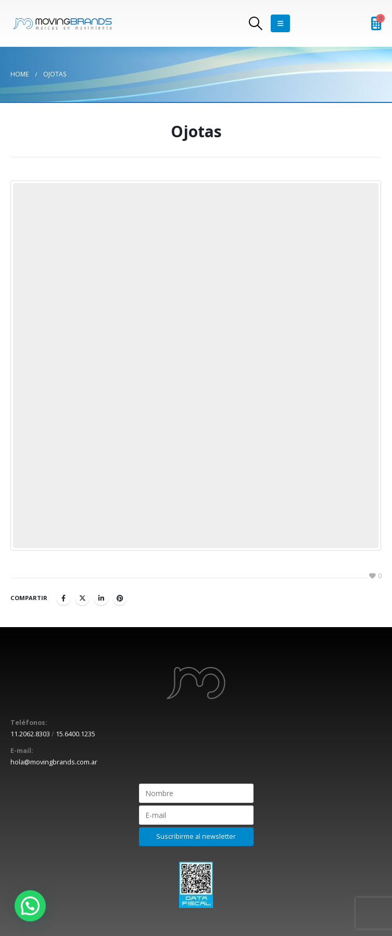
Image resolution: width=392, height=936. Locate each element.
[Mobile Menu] (280, 23)
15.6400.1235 (75, 734)
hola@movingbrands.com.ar (53, 762)
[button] (30, 905)
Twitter (82, 598)
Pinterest (119, 598)
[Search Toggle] (255, 23)
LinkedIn (101, 598)
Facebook (63, 598)
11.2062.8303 (30, 734)
